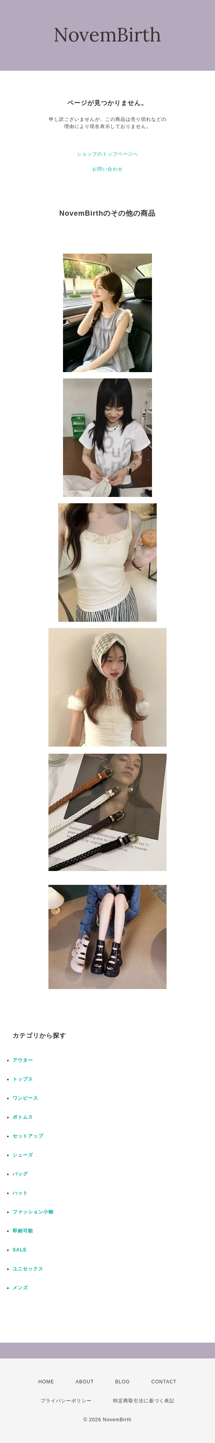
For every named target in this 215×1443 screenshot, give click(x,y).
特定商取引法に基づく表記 (143, 1400)
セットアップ (28, 1136)
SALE (20, 1250)
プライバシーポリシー (66, 1400)
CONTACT (163, 1382)
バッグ (20, 1174)
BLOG (122, 1382)
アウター (23, 1060)
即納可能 (23, 1231)
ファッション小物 (33, 1212)
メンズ (20, 1288)
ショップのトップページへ (107, 154)
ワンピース (25, 1098)
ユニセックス (28, 1269)
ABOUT (85, 1382)
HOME (46, 1382)
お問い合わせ (107, 169)
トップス (23, 1079)
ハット (20, 1193)
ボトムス (23, 1117)
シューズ (23, 1155)
